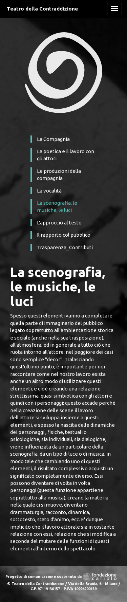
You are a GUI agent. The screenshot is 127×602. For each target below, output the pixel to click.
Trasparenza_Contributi (65, 247)
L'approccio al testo (59, 222)
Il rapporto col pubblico (63, 235)
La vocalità (49, 191)
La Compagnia (53, 139)
